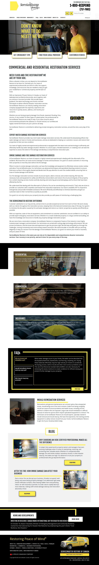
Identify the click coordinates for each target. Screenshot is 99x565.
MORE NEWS (75, 519)
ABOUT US (12, 544)
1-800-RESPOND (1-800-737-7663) (80, 560)
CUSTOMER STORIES (77, 55)
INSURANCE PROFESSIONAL (34, 546)
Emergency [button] (30, 17)
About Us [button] (55, 17)
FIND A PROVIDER (21, 17)
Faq (37, 17)
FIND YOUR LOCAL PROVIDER (49, 55)
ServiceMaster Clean (16, 550)
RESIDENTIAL (13, 546)
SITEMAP (12, 548)
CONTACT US (35, 544)
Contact (62, 17)
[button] (49, 264)
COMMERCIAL (21, 546)
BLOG (46, 544)
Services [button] (11, 17)
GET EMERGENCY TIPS (22, 55)
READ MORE (72, 462)
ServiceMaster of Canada (30, 550)
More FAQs (77, 389)
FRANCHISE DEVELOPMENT (24, 544)
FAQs (41, 544)
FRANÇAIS (87, 17)
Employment (47, 17)
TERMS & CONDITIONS (28, 548)
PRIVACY (18, 548)
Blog (41, 17)
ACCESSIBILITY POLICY (41, 548)
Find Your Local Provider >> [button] (74, 554)
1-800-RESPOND (80, 5)
